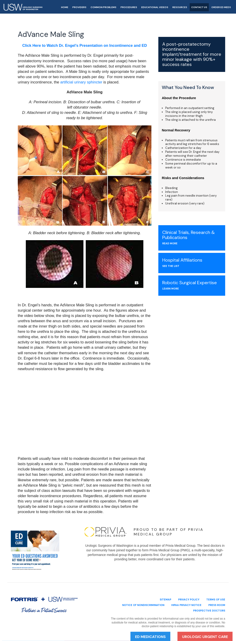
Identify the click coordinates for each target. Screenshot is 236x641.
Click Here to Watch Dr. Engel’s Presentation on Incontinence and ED (84, 45)
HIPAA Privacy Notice (186, 604)
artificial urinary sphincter (81, 82)
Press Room (216, 604)
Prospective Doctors (209, 609)
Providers (79, 7)
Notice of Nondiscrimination (143, 604)
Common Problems (103, 7)
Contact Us (199, 7)
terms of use (215, 598)
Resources (179, 7)
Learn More (170, 288)
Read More (169, 243)
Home (64, 7)
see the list (170, 266)
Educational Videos (154, 7)
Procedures (129, 7)
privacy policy (188, 598)
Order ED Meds (221, 7)
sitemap (165, 598)
